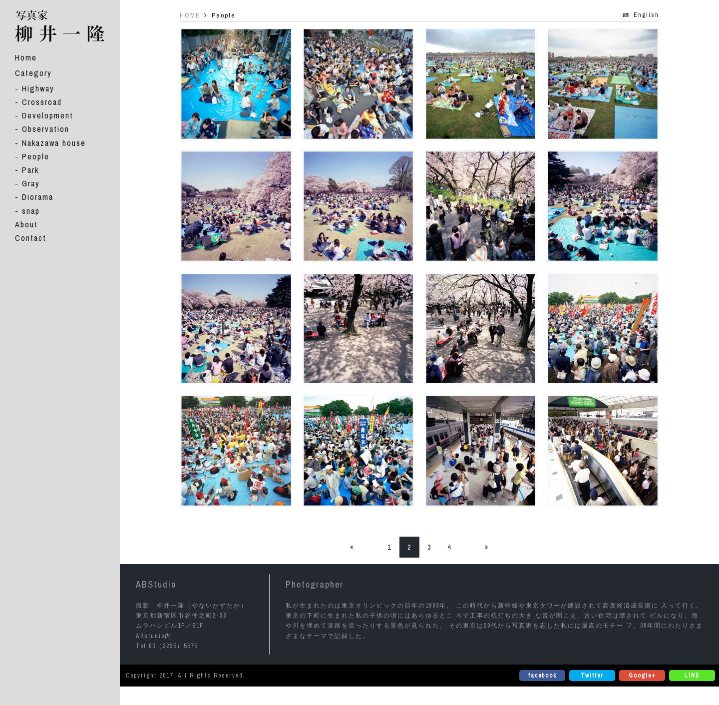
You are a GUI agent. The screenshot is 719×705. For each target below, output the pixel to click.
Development (47, 115)
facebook (542, 676)
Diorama (37, 196)
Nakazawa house (54, 142)
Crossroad (42, 101)
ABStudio (156, 584)
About (26, 223)
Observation (45, 128)
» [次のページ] (487, 547)
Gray (31, 183)
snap (31, 210)
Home (26, 56)
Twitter (592, 676)
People (35, 155)
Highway (38, 87)
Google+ (642, 676)
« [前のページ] (352, 547)
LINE (692, 676)
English (646, 15)
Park (30, 169)
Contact (30, 237)
